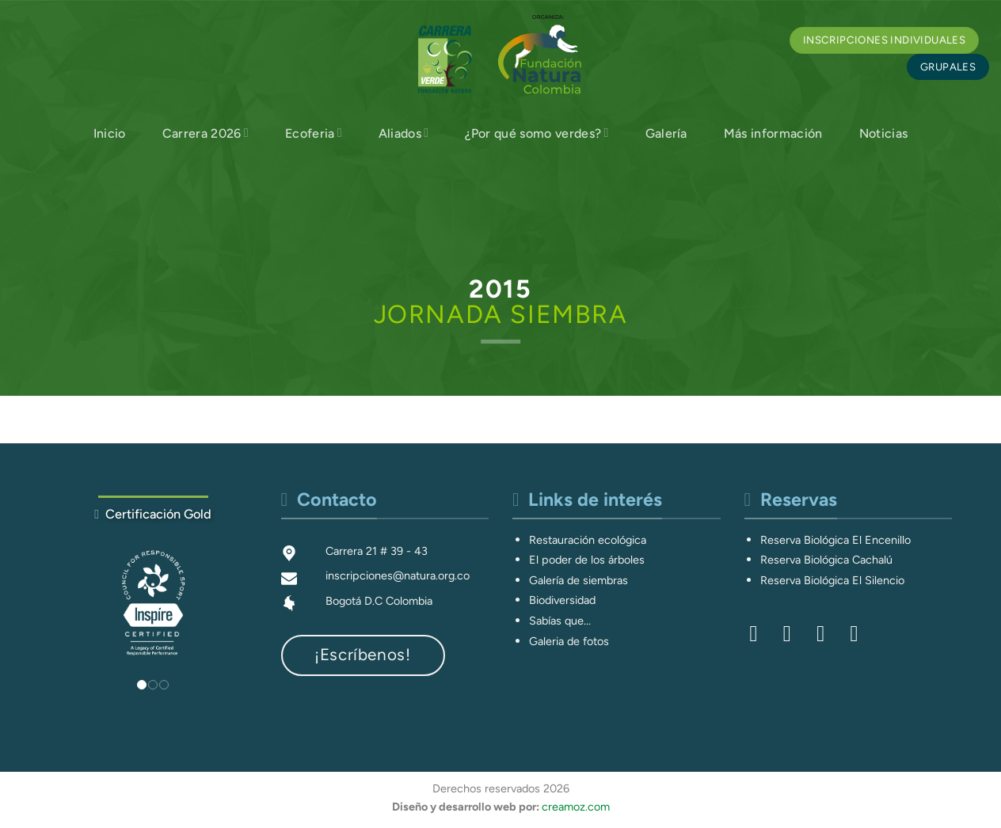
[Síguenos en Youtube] (861, 633)
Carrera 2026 (205, 132)
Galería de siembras (578, 580)
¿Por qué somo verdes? (536, 132)
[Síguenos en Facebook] (761, 633)
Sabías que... (560, 620)
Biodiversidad (562, 600)
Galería (666, 133)
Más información (773, 133)
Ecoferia (313, 132)
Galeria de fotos (569, 641)
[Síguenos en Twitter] (827, 633)
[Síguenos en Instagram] (794, 633)
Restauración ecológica (587, 540)
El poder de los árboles (587, 560)
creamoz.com (576, 807)
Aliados (404, 132)
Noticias (883, 133)
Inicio (109, 133)
